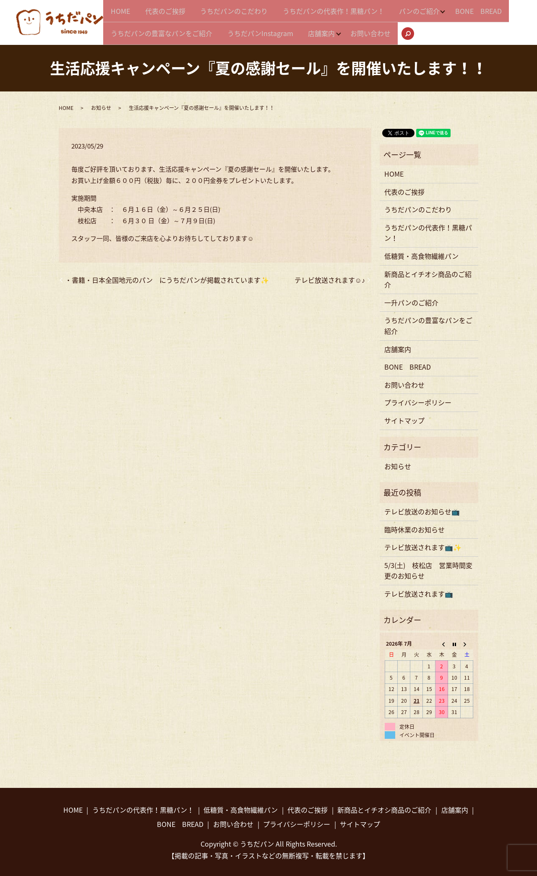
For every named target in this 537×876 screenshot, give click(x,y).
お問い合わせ (457, 28)
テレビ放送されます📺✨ (422, 545)
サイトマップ (404, 417)
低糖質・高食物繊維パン (421, 253)
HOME (123, 13)
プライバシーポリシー (417, 400)
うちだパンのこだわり (247, 13)
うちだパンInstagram (335, 28)
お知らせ (101, 105)
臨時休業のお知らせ (414, 526)
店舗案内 (401, 28)
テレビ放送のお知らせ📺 (422, 508)
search (502, 29)
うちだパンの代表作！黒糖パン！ (351, 13)
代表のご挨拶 (173, 13)
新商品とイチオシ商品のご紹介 (428, 276)
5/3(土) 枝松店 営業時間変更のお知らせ (428, 567)
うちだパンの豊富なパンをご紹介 (231, 28)
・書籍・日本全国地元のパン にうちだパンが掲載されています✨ (167, 277)
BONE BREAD (136, 28)
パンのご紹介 (442, 13)
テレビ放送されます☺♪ (330, 277)
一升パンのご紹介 (411, 300)
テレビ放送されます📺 (418, 591)
